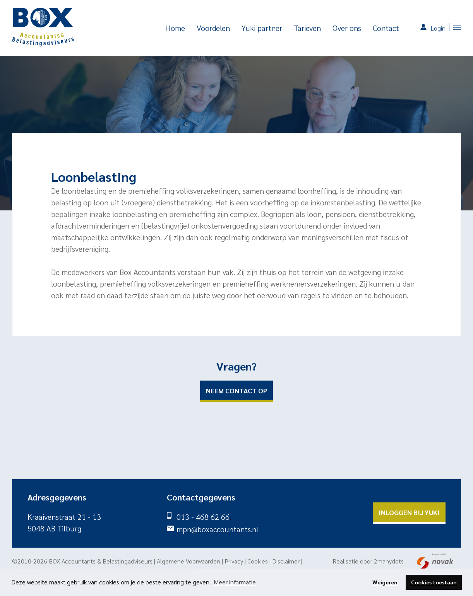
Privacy (234, 561)
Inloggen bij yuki (409, 512)
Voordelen (213, 28)
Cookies (257, 561)
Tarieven (307, 28)
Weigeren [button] (385, 582)
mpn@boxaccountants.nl (218, 529)
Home (175, 28)
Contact (386, 28)
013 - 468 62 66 (203, 517)
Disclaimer (286, 561)
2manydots (389, 561)
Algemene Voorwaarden (188, 561)
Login (438, 28)
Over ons (346, 28)
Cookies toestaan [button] (434, 582)
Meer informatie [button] (235, 582)
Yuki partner (262, 28)
